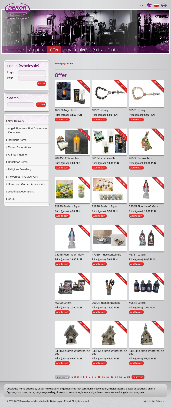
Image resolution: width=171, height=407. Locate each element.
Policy (97, 49)
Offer (54, 49)
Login (10, 72)
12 (107, 376)
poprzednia (62, 376)
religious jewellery (45, 392)
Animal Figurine (17, 154)
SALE (11, 198)
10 (99, 376)
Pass (10, 78)
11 (103, 376)
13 (112, 376)
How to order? (75, 49)
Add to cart (62, 119)
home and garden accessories (97, 392)
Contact (114, 49)
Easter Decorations (19, 147)
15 (120, 376)
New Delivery (16, 120)
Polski (156, 5)
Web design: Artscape (154, 401)
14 (116, 376)
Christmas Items (18, 161)
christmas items (25, 392)
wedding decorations (126, 392)
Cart (142, 5)
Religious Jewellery (19, 169)
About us (37, 49)
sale (141, 392)
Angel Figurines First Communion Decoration (28, 130)
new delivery (51, 388)
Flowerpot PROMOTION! (23, 176)
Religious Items (17, 139)
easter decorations (136, 388)
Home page (14, 49)
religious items (116, 388)
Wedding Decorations (21, 191)
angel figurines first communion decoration (83, 388)
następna (138, 376)
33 (128, 376)
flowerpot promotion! (68, 392)
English (164, 5)
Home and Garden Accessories (26, 184)
